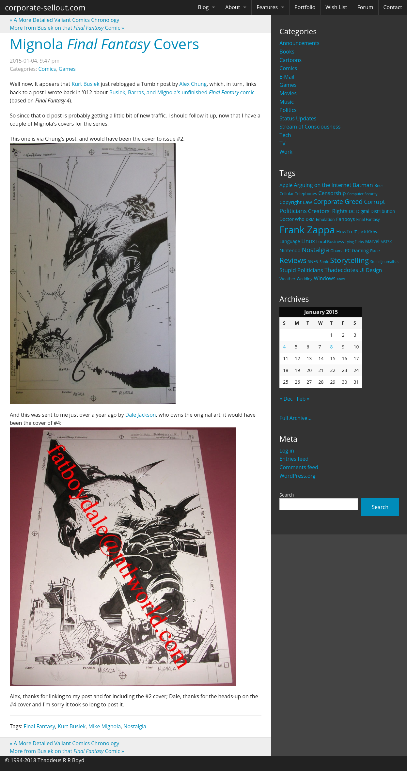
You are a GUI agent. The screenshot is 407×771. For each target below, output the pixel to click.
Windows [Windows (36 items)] (325, 278)
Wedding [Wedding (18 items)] (304, 278)
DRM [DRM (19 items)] (310, 219)
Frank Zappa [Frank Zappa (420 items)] (307, 229)
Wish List (336, 7)
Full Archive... (295, 418)
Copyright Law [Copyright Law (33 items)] (295, 202)
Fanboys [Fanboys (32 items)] (345, 219)
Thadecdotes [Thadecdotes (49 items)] (341, 270)
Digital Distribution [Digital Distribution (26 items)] (375, 211)
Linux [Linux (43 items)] (308, 241)
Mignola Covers (104, 44)
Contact (393, 7)
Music (286, 101)
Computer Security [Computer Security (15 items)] (362, 194)
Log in (286, 450)
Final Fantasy (39, 726)
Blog (203, 7)
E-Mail (286, 76)
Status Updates (297, 118)
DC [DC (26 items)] (352, 211)
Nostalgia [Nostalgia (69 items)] (315, 249)
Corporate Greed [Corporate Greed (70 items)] (338, 201)
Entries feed (293, 458)
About (232, 7)
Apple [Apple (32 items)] (285, 185)
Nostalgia (134, 726)
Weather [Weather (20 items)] (287, 279)
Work (285, 151)
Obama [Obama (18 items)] (336, 250)
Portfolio (304, 7)
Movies (288, 93)
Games (287, 84)
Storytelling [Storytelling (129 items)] (349, 260)
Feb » (303, 398)
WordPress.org (297, 475)
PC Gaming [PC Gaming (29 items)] (357, 250)
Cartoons (290, 60)
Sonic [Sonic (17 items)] (324, 261)
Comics (288, 68)
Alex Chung (193, 83)
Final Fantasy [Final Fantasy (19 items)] (368, 219)
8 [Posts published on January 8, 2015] (331, 347)
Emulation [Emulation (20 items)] (325, 219)
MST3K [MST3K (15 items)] (386, 241)
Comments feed (298, 467)
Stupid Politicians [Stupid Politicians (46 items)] (301, 270)
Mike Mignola (104, 726)
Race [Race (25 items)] (375, 251)
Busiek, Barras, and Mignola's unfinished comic (181, 92)
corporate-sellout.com (45, 7)
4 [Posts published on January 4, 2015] (284, 347)
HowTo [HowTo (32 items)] (344, 231)
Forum (365, 7)
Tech (285, 135)
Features (267, 7)
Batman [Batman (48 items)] (362, 185)
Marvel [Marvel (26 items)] (372, 241)
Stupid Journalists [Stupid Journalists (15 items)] (384, 261)
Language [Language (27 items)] (289, 241)
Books (286, 51)
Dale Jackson (140, 414)
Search (286, 495)
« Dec (285, 398)
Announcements (299, 43)
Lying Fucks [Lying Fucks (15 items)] (354, 241)
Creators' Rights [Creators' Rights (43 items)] (328, 211)
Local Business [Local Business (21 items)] (330, 241)
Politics (287, 110)
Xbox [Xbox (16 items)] (341, 278)
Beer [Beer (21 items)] (378, 185)
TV (282, 143)
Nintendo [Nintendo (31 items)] (289, 250)
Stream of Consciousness (309, 126)
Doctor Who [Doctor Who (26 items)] (291, 219)
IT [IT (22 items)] (355, 232)
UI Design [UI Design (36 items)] (370, 270)
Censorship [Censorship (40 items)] (332, 193)
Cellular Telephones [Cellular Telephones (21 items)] (298, 193)
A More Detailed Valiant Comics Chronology (64, 19)
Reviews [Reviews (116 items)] (292, 260)
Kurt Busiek (85, 83)
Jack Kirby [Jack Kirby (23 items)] (367, 232)
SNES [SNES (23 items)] (313, 261)
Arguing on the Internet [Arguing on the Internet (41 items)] (322, 185)
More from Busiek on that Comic (67, 27)
